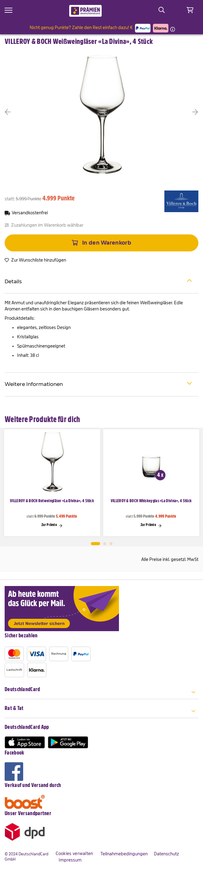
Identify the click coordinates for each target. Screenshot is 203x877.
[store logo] (85, 11)
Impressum (70, 860)
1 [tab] (95, 543)
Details (98, 281)
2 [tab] (104, 543)
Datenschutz (166, 854)
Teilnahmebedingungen (124, 854)
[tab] (101, 282)
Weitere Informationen (98, 383)
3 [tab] (110, 543)
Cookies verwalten (74, 853)
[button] (17, 112)
